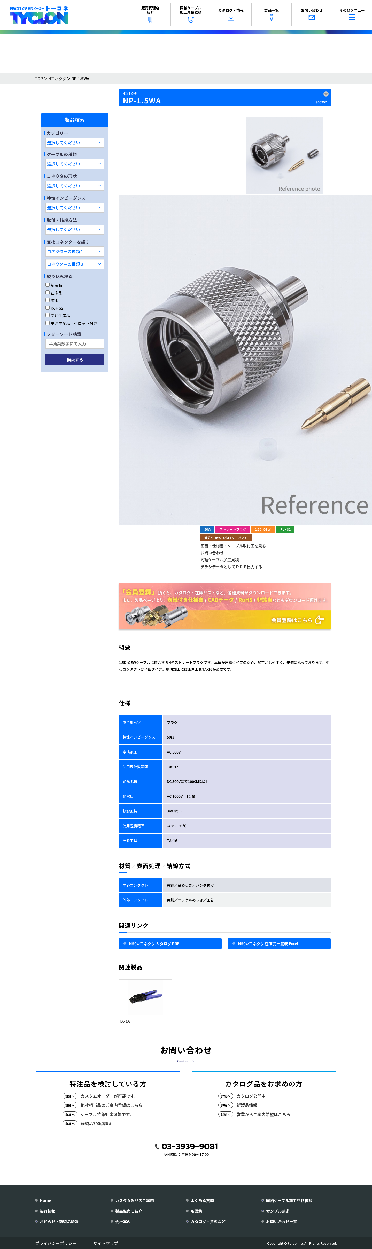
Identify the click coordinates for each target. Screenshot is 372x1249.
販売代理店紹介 (150, 14)
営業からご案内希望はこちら (263, 1114)
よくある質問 (202, 1200)
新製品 (53, 285)
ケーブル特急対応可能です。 (107, 1114)
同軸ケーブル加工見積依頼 (191, 14)
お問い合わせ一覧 (281, 1221)
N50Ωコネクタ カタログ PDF (154, 943)
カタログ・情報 (231, 14)
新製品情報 (247, 1105)
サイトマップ (105, 1243)
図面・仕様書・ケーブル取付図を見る (233, 545)
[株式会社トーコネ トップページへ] (39, 15)
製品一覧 (271, 14)
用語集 (196, 1211)
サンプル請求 (277, 1211)
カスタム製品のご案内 (134, 1200)
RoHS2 (54, 308)
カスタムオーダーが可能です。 (109, 1096)
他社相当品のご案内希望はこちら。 (114, 1105)
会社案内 (123, 1221)
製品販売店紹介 (128, 1211)
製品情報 (47, 1211)
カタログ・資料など (208, 1221)
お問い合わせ (312, 14)
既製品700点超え (96, 1123)
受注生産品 (57, 315)
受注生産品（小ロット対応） (73, 323)
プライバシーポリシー (55, 1243)
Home (45, 1200)
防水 (51, 300)
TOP (39, 78)
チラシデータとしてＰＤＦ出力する (231, 566)
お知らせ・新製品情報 (59, 1221)
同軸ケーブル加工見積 (219, 559)
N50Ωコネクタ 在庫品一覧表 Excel (268, 943)
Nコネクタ (57, 78)
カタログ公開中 (251, 1096)
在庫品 (53, 292)
